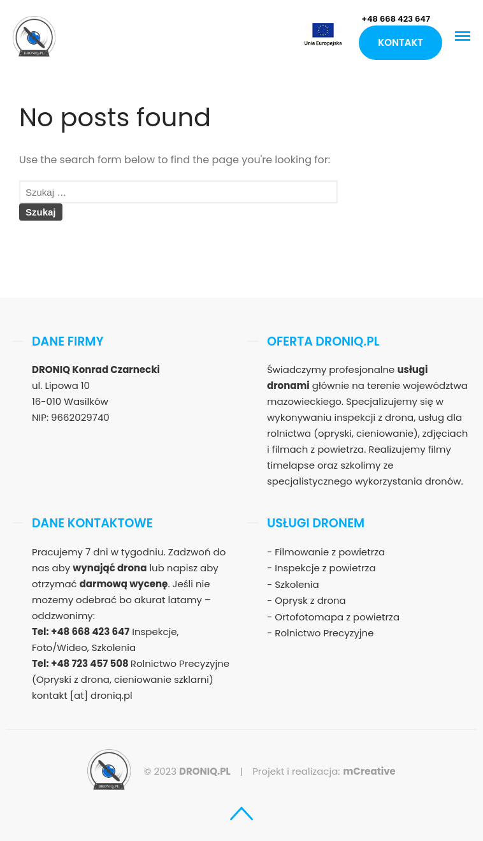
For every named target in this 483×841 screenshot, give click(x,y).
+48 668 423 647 (395, 19)
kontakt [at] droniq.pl (82, 695)
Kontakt (400, 42)
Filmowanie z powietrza (330, 552)
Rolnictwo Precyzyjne (324, 633)
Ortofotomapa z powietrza (337, 617)
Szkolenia (297, 584)
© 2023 (187, 771)
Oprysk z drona (310, 600)
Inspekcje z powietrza (325, 567)
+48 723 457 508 (91, 663)
